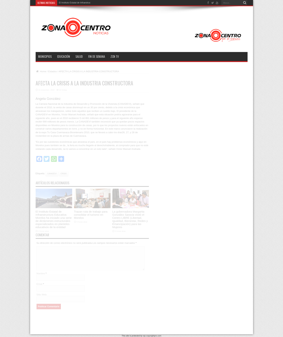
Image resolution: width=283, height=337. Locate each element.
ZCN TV (115, 56)
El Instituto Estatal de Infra (72, 2)
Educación (63, 56)
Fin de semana (96, 56)
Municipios (45, 56)
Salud (79, 56)
